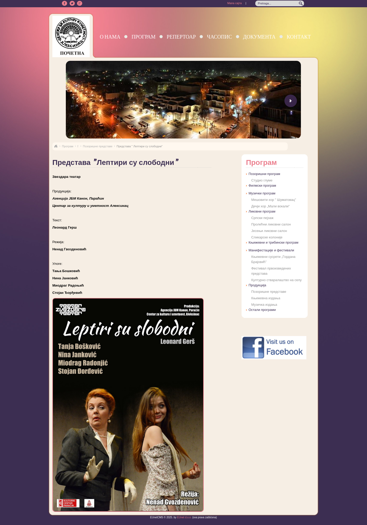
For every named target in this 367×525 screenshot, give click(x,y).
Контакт (299, 37)
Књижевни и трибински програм (273, 242)
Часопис (219, 37)
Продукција (257, 285)
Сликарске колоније (266, 237)
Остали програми (262, 310)
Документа (259, 37)
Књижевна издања (265, 298)
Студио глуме (261, 180)
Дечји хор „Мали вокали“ (270, 206)
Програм (143, 37)
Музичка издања (264, 305)
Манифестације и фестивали (271, 250)
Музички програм (262, 193)
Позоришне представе (97, 146)
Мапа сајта (234, 3)
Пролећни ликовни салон (271, 224)
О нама (110, 37)
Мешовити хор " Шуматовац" (273, 200)
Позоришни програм (264, 174)
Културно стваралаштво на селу (276, 280)
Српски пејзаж (262, 218)
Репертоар (181, 37)
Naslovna (56, 146)
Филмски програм (262, 185)
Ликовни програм (262, 211)
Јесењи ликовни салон (269, 231)
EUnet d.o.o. (184, 517)
